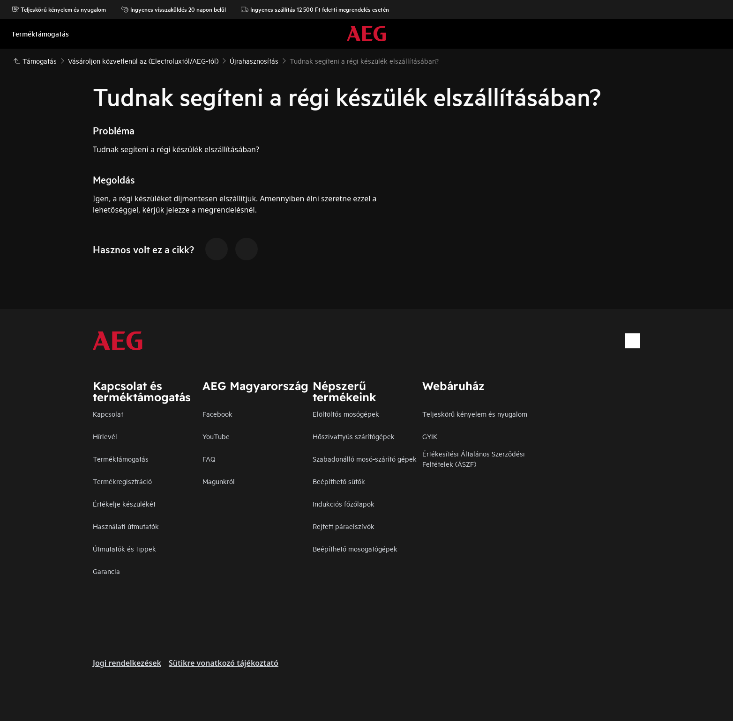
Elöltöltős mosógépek (346, 413)
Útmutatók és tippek (124, 548)
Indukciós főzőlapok (343, 503)
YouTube (216, 436)
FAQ (209, 458)
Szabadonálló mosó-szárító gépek (365, 458)
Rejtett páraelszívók (343, 526)
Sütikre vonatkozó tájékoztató (223, 663)
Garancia (106, 570)
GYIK (429, 436)
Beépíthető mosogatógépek (355, 548)
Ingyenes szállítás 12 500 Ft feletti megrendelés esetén (315, 9)
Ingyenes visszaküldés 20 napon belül (173, 9)
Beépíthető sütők (339, 481)
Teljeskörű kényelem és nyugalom (58, 9)
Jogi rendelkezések (127, 663)
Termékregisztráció (122, 481)
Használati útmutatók (126, 526)
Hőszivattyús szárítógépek (354, 436)
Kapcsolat (108, 413)
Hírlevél (105, 436)
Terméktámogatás (121, 458)
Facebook (217, 413)
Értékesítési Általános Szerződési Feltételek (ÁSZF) (473, 458)
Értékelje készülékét (124, 503)
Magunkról (218, 481)
